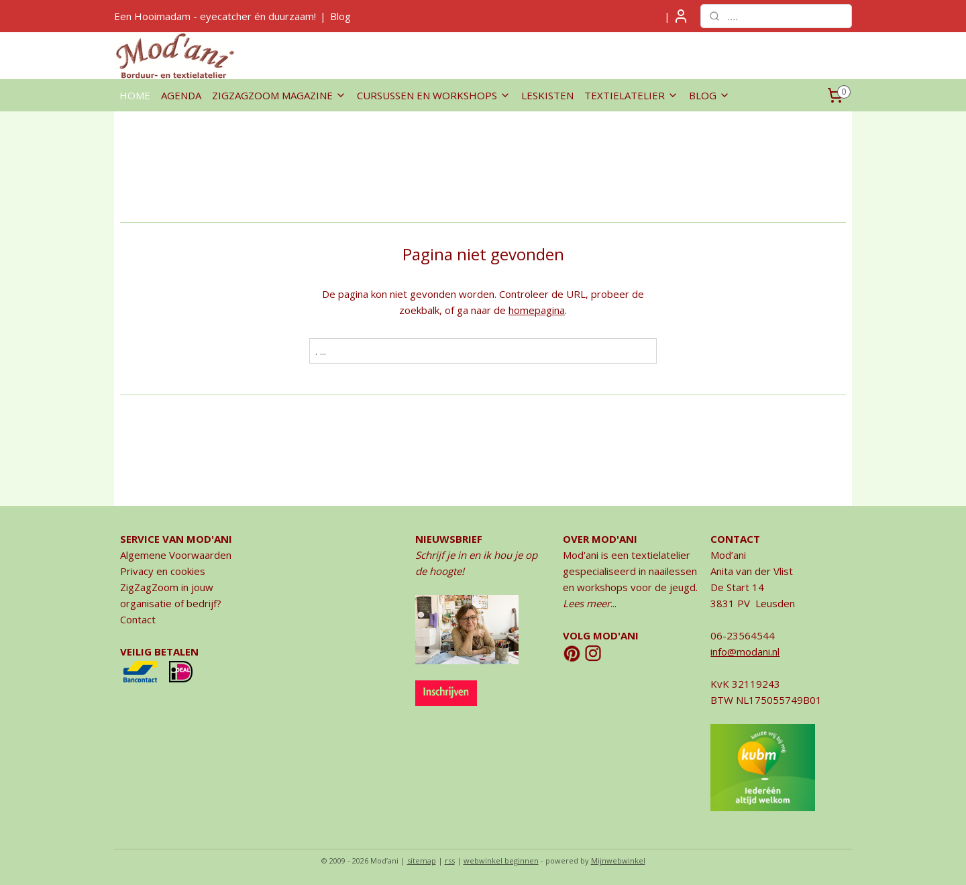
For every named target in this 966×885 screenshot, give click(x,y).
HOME (134, 95)
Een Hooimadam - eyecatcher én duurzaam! (215, 16)
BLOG (709, 95)
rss (450, 860)
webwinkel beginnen (501, 860)
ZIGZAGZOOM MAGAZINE (279, 95)
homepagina (536, 310)
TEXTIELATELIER (631, 95)
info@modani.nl (745, 651)
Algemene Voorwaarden (175, 555)
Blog (340, 16)
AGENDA (181, 95)
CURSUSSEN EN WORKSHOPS (434, 95)
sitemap (421, 860)
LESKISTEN (547, 95)
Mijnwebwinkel (618, 860)
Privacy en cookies (162, 571)
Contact (138, 619)
